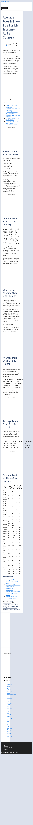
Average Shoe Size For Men (10, 606)
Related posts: (13, 124)
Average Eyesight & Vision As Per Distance (13, 585)
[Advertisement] (14, 139)
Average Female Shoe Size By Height (12, 119)
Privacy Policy (8, 747)
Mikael (7, 45)
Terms (6, 746)
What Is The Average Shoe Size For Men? (12, 112)
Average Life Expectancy (13, 591)
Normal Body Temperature (9, 589)
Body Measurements (8, 602)
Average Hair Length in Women (9, 733)
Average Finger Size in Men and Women (12, 597)
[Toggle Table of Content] (4, 102)
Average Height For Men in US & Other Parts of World (13, 581)
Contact (6, 749)
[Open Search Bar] (2, 10)
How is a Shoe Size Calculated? (11, 106)
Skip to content (5, 1)
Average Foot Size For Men (10, 604)
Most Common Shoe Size (10, 608)
